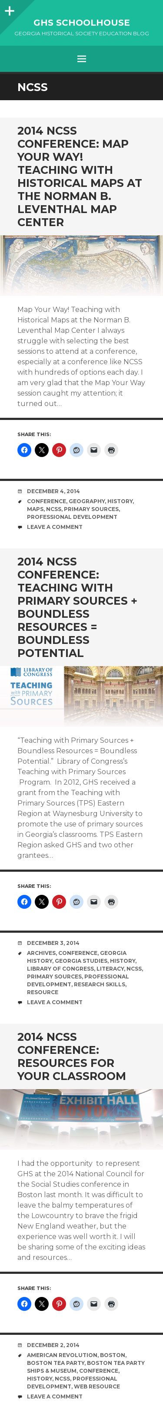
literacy (110, 968)
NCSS (53, 509)
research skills (99, 984)
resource (42, 992)
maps (35, 509)
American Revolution (62, 1355)
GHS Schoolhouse (81, 22)
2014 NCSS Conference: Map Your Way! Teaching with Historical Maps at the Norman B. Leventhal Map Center (79, 176)
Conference (46, 501)
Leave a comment (55, 527)
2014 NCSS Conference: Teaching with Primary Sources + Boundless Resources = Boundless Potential (77, 607)
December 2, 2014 (53, 1345)
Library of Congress (60, 968)
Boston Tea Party (55, 1363)
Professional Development (72, 517)
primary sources (91, 509)
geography (87, 501)
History (120, 501)
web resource (97, 1386)
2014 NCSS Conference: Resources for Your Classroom (71, 1056)
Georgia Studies (81, 961)
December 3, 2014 (53, 943)
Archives (41, 953)
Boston (112, 1355)
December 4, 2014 (53, 491)
